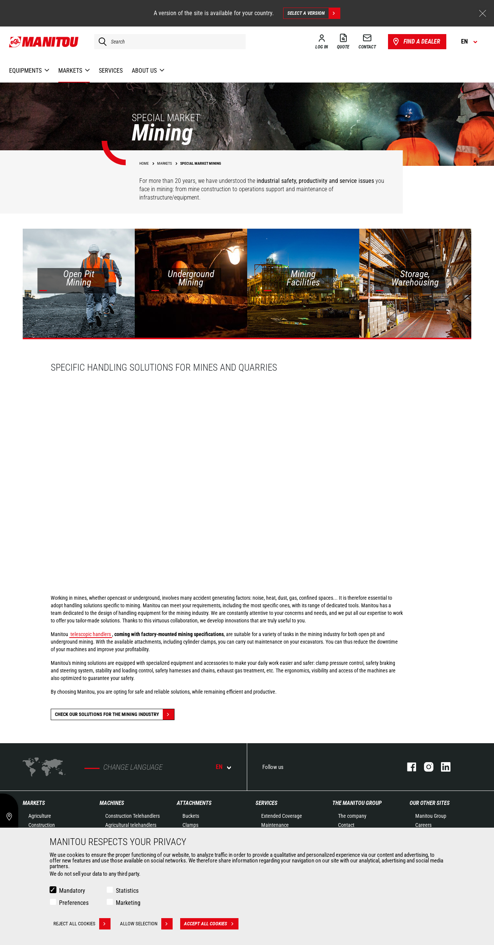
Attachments (194, 803)
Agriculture (39, 816)
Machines (112, 803)
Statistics (127, 890)
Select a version (313, 13)
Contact (346, 825)
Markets (34, 803)
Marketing (128, 902)
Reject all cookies (82, 923)
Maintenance (275, 825)
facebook (407, 767)
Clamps (190, 825)
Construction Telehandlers (132, 816)
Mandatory (72, 890)
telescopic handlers (90, 634)
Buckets (190, 816)
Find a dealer (415, 41)
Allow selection (146, 923)
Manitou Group (430, 816)
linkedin (441, 767)
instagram (424, 767)
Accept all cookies (211, 923)
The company (352, 816)
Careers (423, 825)
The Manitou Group (357, 803)
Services (266, 803)
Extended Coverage (281, 816)
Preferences (74, 902)
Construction (41, 825)
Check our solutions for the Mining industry (114, 714)
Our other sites (430, 803)
